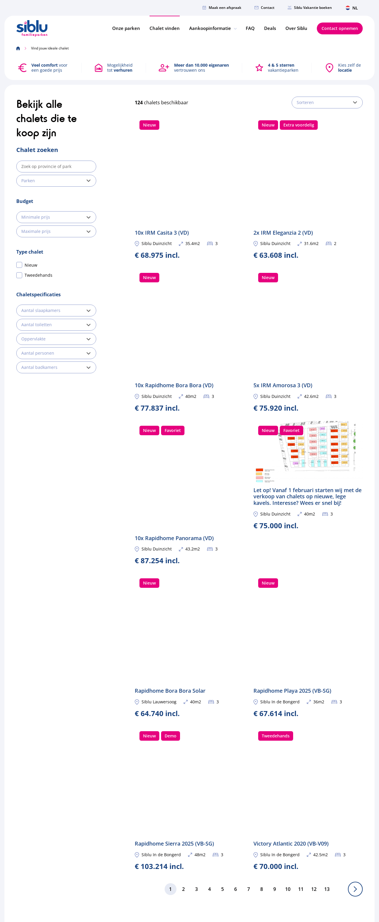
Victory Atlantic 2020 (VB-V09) (308, 595)
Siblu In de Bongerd (280, 522)
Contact (264, 7)
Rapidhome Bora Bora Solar (189, 490)
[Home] (31, 28)
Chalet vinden (165, 28)
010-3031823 (93, 817)
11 (300, 662)
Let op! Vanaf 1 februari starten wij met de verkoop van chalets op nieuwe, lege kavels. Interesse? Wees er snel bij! (308, 379)
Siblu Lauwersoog (159, 522)
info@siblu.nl (94, 809)
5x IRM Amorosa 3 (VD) (308, 268)
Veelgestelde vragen (199, 837)
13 (327, 662)
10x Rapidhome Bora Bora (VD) (189, 268)
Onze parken (126, 28)
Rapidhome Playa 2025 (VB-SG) (308, 490)
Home (185, 777)
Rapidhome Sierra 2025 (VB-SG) (189, 595)
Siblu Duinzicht (157, 195)
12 (314, 662)
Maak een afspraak (221, 7)
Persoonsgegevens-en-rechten (265, 886)
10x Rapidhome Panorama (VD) (189, 372)
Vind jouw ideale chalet (202, 794)
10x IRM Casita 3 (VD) (189, 163)
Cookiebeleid (316, 886)
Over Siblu (296, 28)
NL (352, 8)
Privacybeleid (349, 886)
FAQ (250, 28)
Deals (270, 28)
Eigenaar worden (196, 803)
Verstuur (349, 807)
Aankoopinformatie (212, 28)
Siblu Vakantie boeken (310, 7)
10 (287, 662)
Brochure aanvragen (199, 811)
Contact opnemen (340, 28)
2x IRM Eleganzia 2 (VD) (308, 163)
